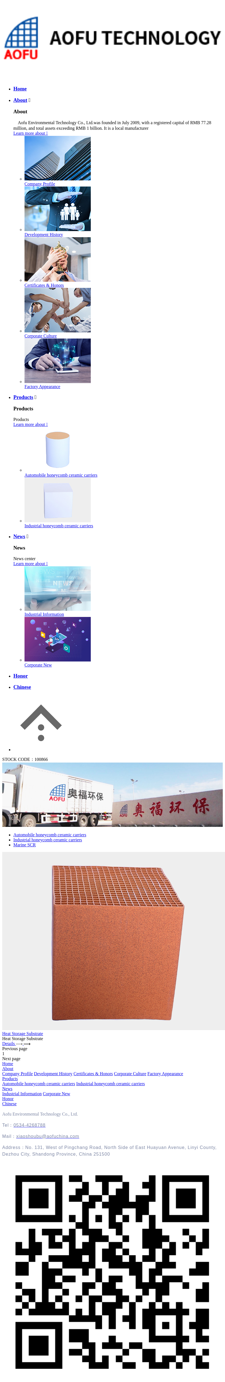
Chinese (22, 687)
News (19, 536)
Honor (20, 676)
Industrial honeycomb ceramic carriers (59, 525)
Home (20, 89)
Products (23, 397)
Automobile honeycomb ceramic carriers (61, 475)
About (20, 100)
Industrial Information (44, 614)
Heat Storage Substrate (22, 1033)
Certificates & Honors (44, 285)
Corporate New (38, 665)
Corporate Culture (41, 336)
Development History (44, 234)
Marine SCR (24, 844)
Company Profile (40, 184)
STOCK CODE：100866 (25, 759)
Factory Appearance (42, 386)
